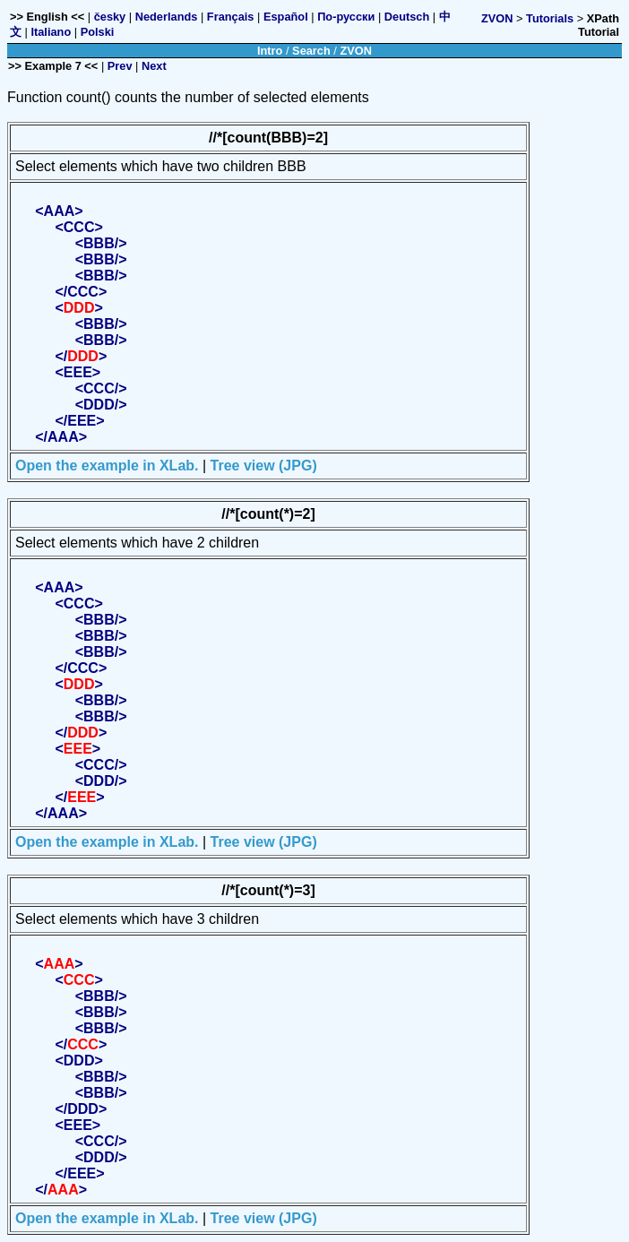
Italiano (50, 32)
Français (230, 16)
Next (154, 66)
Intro (269, 50)
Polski (98, 32)
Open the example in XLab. (107, 465)
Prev (120, 66)
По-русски (346, 16)
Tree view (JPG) (264, 465)
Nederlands (166, 16)
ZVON (497, 18)
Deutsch (407, 16)
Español (285, 16)
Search (311, 50)
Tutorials (549, 18)
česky (110, 16)
